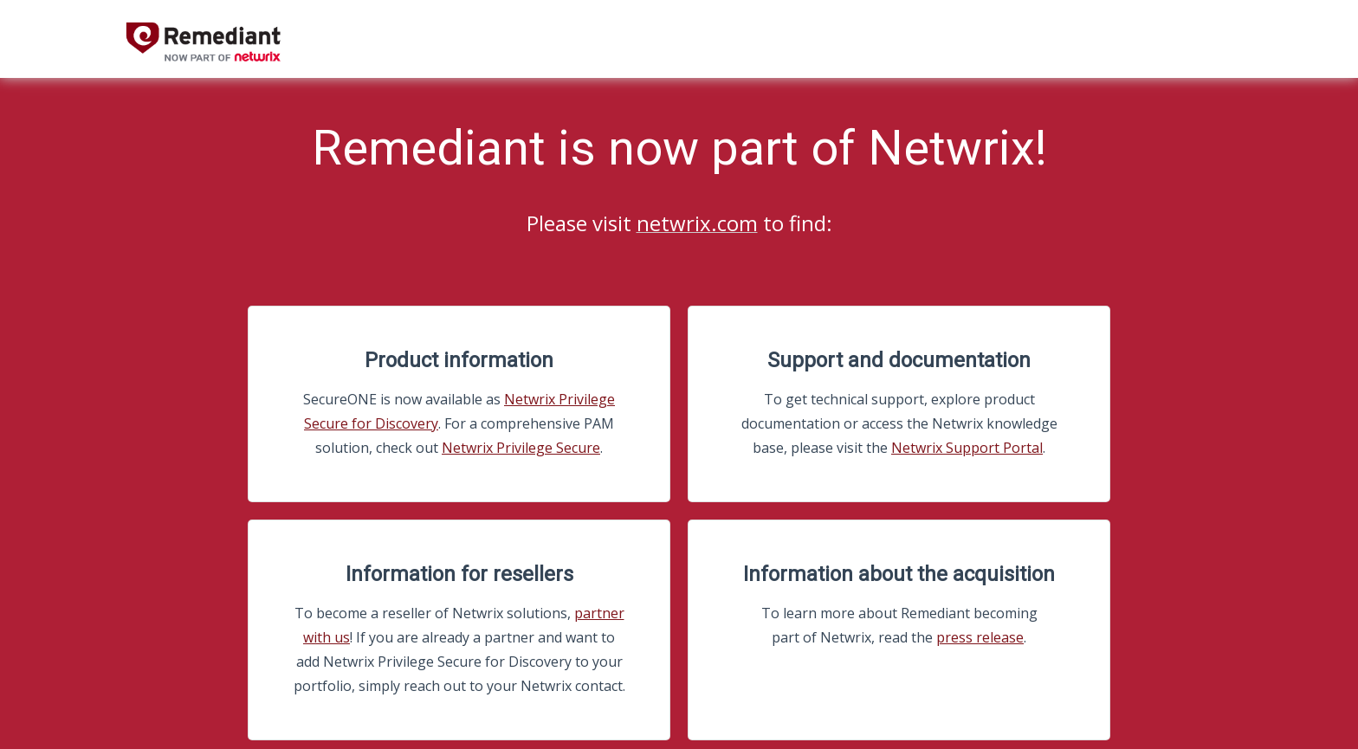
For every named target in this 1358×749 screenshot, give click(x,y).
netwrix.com (697, 223)
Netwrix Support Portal (967, 447)
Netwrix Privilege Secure (521, 447)
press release (980, 637)
